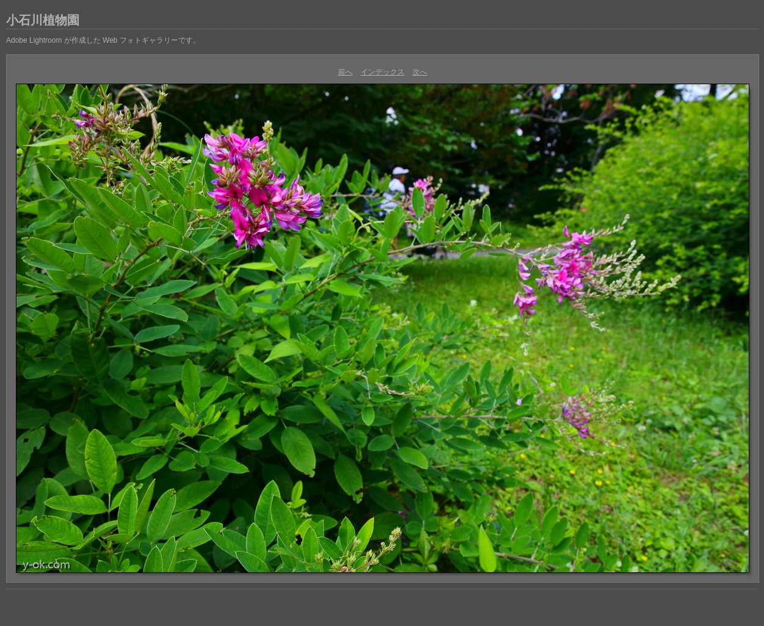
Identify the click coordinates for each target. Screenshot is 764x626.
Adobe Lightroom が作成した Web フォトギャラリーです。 (103, 40)
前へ (345, 72)
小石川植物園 (42, 20)
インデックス (383, 72)
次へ (420, 72)
